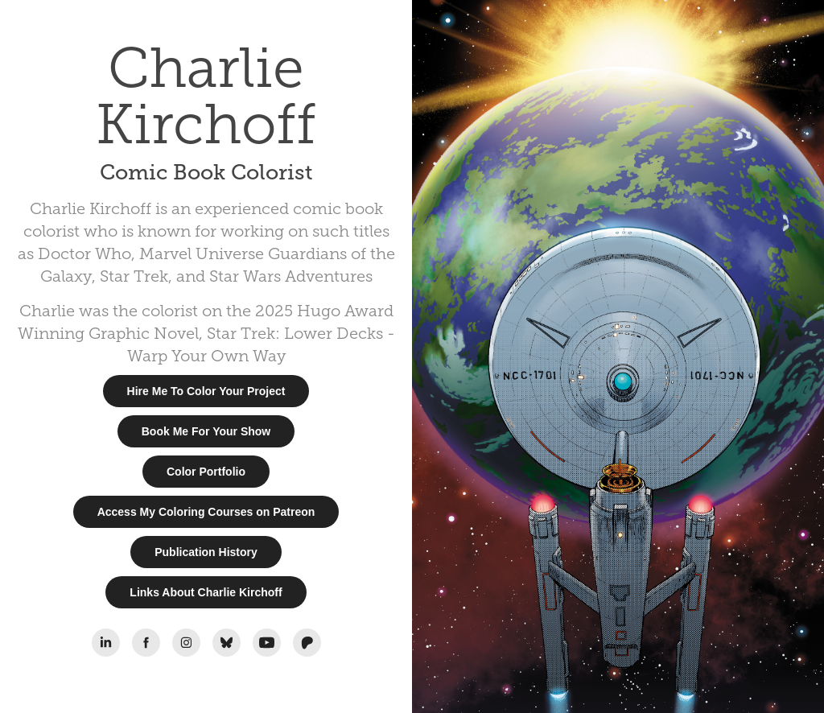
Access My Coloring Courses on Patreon (206, 511)
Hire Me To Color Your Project (206, 391)
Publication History (206, 552)
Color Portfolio (206, 471)
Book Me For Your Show (206, 431)
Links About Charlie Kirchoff (206, 592)
